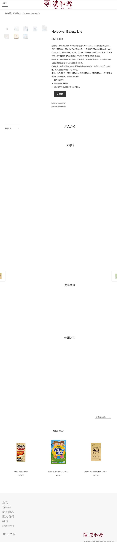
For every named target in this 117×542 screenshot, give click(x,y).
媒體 (5, 520)
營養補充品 (17, 13)
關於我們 (8, 515)
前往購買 (60, 94)
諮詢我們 (8, 524)
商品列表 (7, 13)
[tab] (12, 128)
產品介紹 (7, 128)
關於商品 (8, 511)
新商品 (6, 506)
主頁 (5, 501)
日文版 (10, 532)
